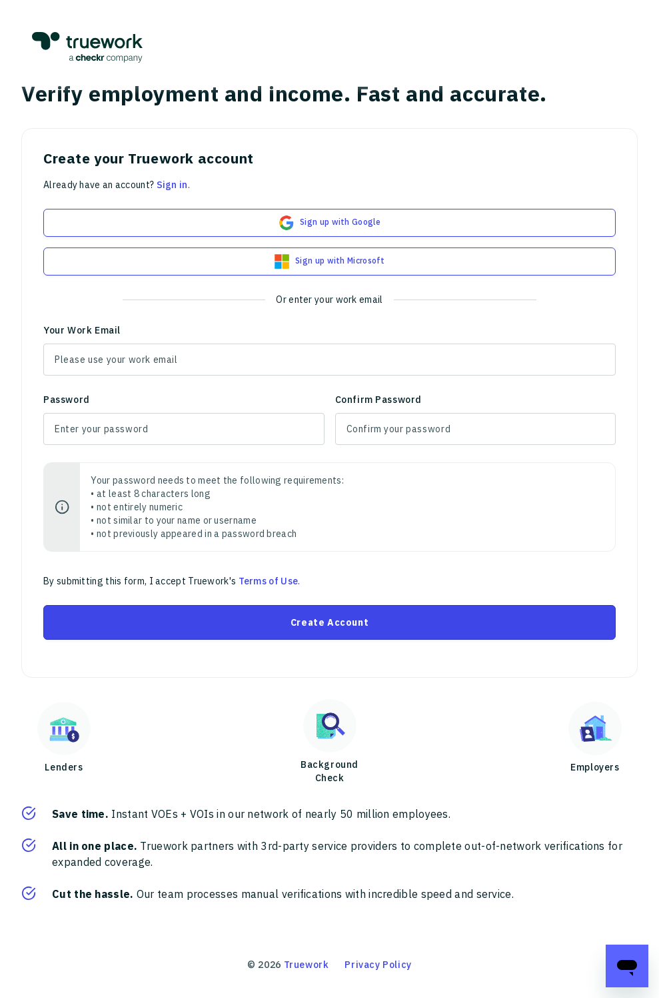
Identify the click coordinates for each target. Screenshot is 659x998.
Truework (306, 965)
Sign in (172, 185)
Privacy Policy (377, 965)
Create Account (329, 622)
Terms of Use (269, 581)
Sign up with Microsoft (329, 262)
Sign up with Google (329, 223)
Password (66, 400)
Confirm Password (378, 400)
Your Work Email (82, 330)
